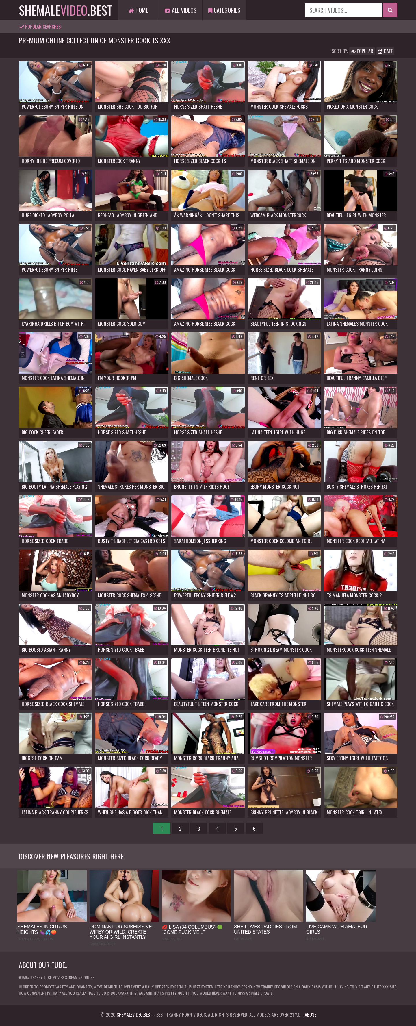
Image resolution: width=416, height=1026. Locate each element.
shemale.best (65, 10)
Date (385, 51)
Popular (362, 51)
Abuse (310, 1014)
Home (138, 10)
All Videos (180, 10)
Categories (224, 10)
